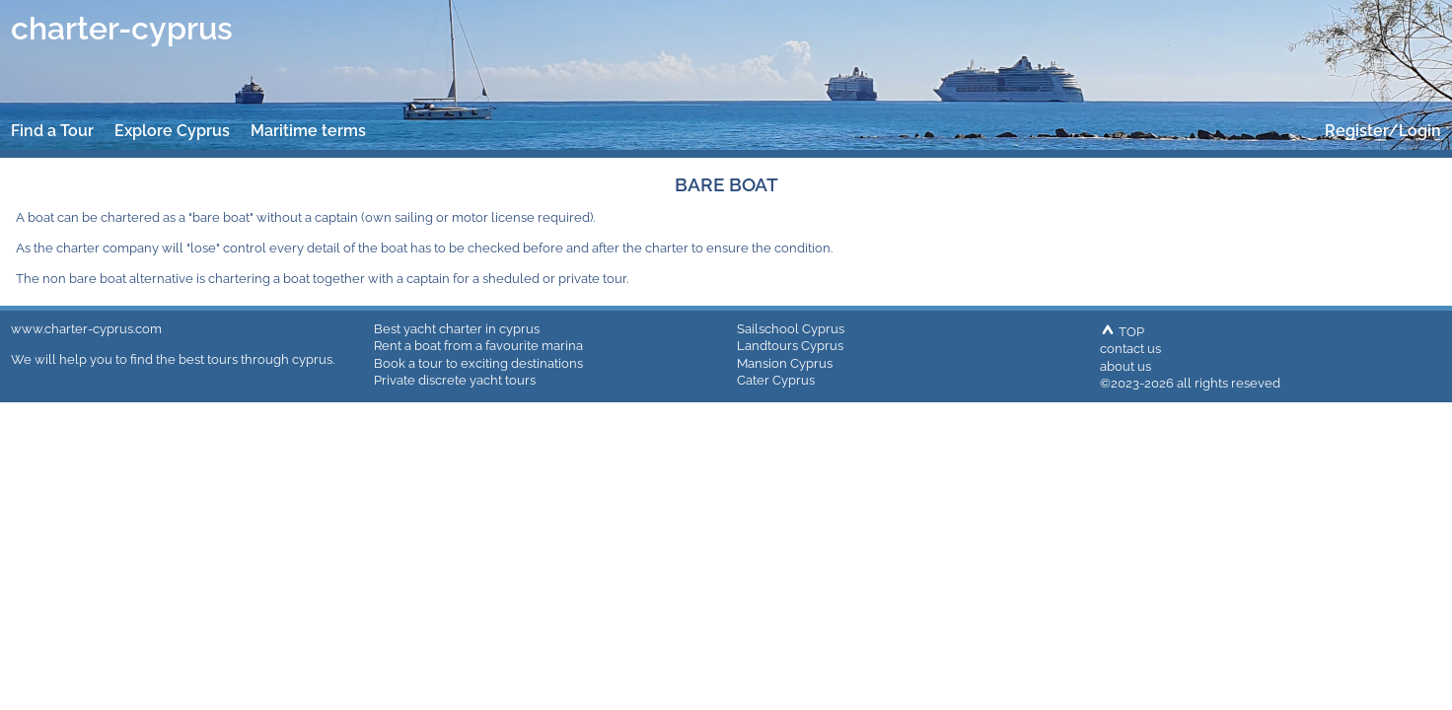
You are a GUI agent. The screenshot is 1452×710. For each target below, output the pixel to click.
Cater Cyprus (776, 380)
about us (1125, 366)
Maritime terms (308, 130)
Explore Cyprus (172, 130)
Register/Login (1383, 130)
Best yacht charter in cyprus (457, 328)
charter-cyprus (122, 28)
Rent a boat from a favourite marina (478, 345)
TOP (1122, 331)
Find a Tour (52, 130)
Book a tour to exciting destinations (478, 363)
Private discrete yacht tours (455, 380)
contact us (1130, 348)
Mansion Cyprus (785, 363)
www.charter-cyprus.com (86, 328)
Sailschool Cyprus (790, 328)
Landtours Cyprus (790, 345)
